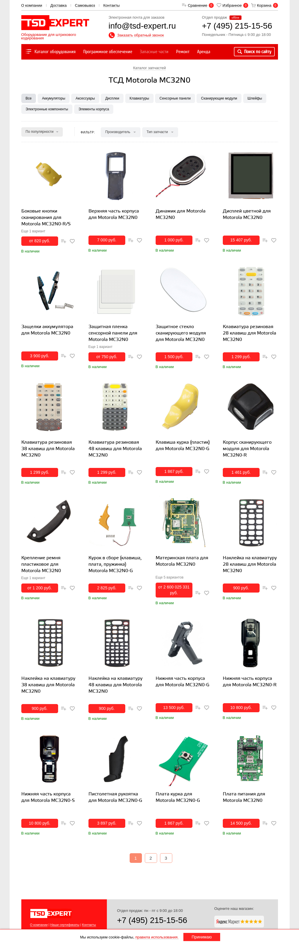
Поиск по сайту (254, 51)
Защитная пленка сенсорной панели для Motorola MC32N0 (112, 333)
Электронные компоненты (47, 109)
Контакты (111, 5)
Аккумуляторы (53, 98)
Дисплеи (112, 98)
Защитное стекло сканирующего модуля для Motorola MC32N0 (181, 333)
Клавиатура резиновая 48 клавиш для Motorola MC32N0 (115, 449)
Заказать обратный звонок (140, 35)
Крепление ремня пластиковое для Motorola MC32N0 (41, 564)
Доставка (58, 5)
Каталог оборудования (50, 51)
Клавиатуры (139, 98)
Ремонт (183, 51)
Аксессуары (85, 98)
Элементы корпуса (94, 109)
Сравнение (197, 5)
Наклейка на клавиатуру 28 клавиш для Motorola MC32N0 (250, 564)
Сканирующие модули (219, 98)
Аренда (203, 51)
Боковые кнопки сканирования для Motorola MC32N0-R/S (46, 217)
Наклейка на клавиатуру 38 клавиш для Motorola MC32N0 (48, 685)
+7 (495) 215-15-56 (152, 920)
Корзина (264, 5)
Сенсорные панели (175, 98)
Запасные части (154, 51)
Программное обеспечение (107, 51)
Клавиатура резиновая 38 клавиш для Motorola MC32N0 (48, 449)
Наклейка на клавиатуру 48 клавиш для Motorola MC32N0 (115, 685)
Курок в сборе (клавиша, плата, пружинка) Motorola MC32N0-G (115, 564)
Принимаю (202, 937)
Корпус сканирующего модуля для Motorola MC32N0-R (247, 449)
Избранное (232, 5)
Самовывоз (85, 5)
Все (29, 98)
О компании (31, 5)
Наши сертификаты (64, 924)
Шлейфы (255, 98)
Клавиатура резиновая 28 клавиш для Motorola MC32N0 (249, 333)
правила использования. (156, 937)
